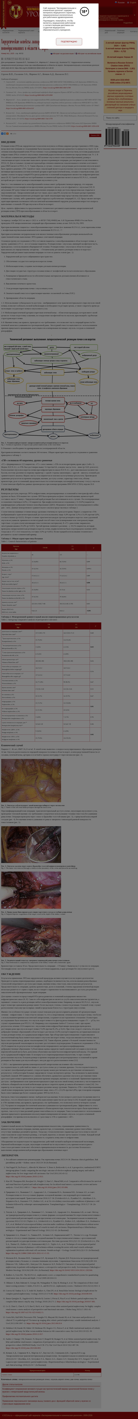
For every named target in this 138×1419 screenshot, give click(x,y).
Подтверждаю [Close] (69, 42)
